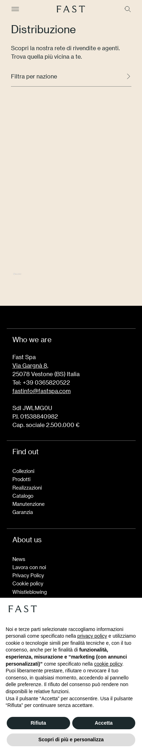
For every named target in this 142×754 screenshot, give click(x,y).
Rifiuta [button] (38, 723)
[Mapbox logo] (17, 277)
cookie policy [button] (108, 664)
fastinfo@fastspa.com (41, 390)
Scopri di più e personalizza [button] (70, 739)
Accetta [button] (104, 723)
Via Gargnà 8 (29, 365)
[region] (71, 194)
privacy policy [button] (92, 636)
